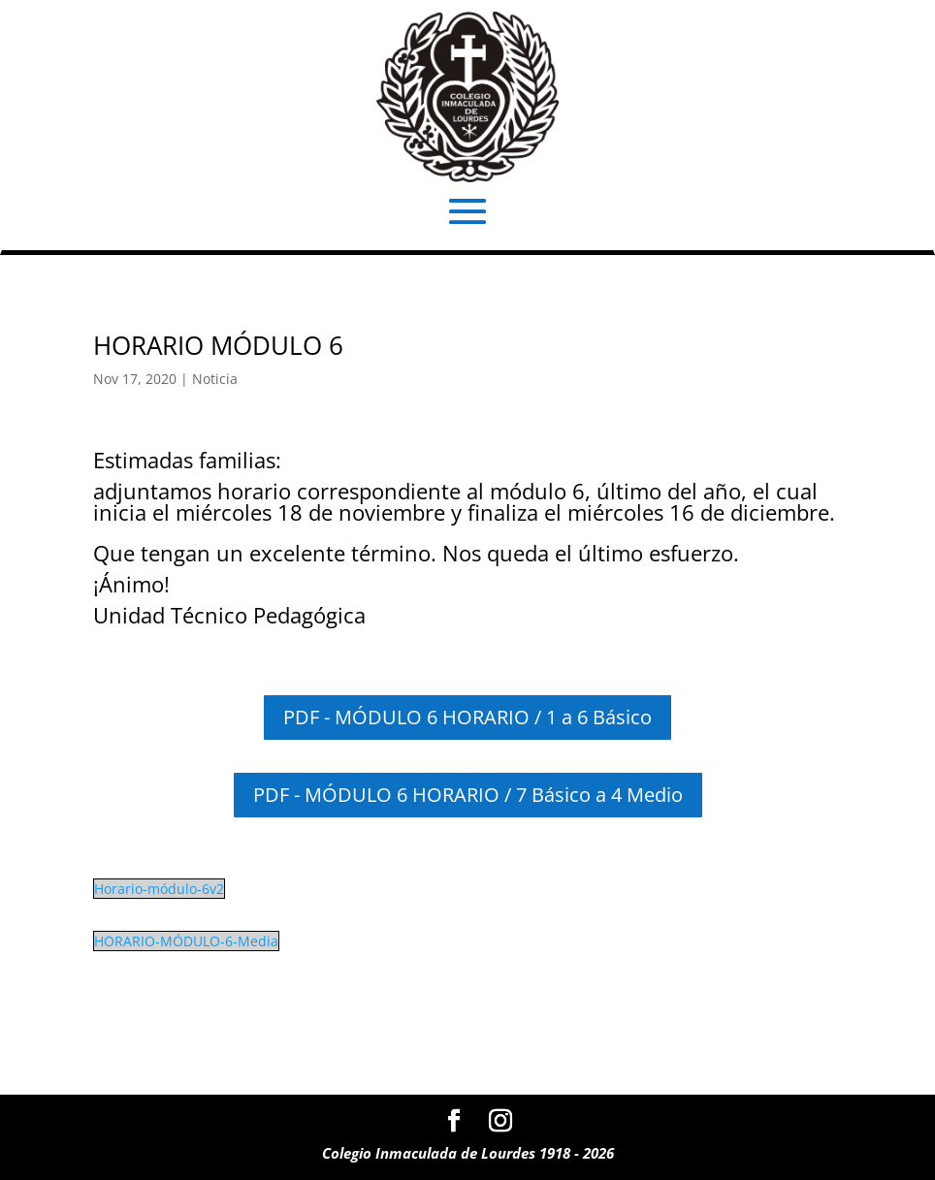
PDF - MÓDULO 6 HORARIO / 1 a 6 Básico (467, 717)
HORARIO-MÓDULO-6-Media (186, 941)
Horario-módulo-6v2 (159, 888)
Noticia (215, 378)
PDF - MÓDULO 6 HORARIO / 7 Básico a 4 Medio (468, 794)
